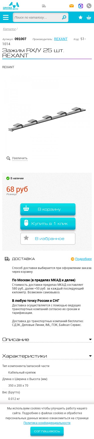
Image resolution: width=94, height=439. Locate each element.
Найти (64, 18)
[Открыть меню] (6, 17)
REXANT (60, 39)
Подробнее (83, 259)
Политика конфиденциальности (47, 423)
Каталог (9, 29)
